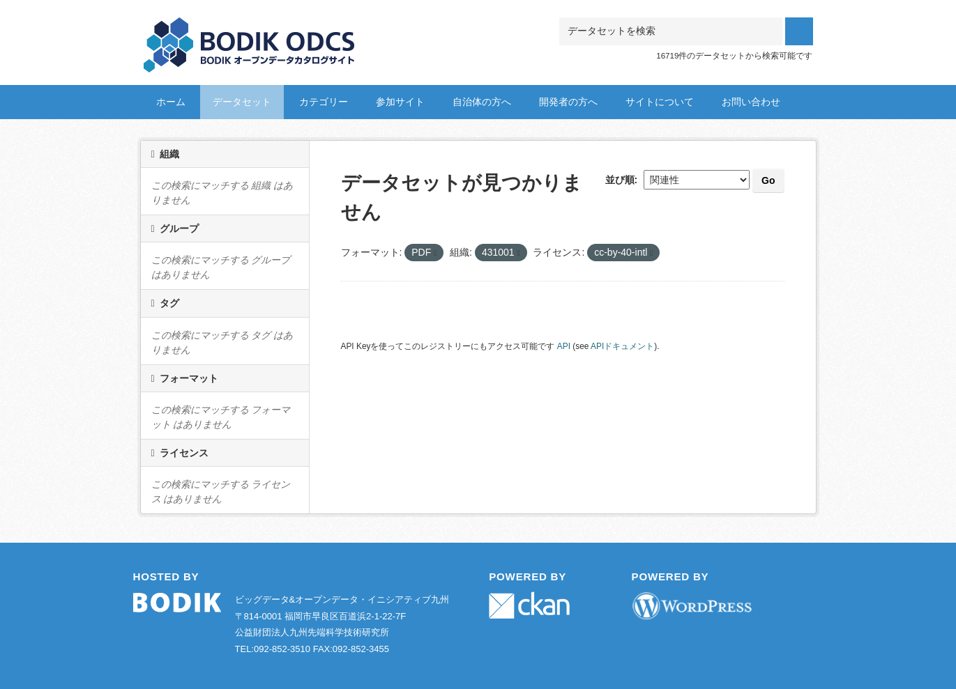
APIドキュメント (622, 346)
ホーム (170, 101)
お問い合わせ (751, 101)
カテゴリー (323, 101)
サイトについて (659, 101)
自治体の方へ (482, 101)
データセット (242, 101)
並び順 (620, 179)
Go (768, 180)
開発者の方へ (568, 101)
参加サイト (400, 101)
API (563, 346)
